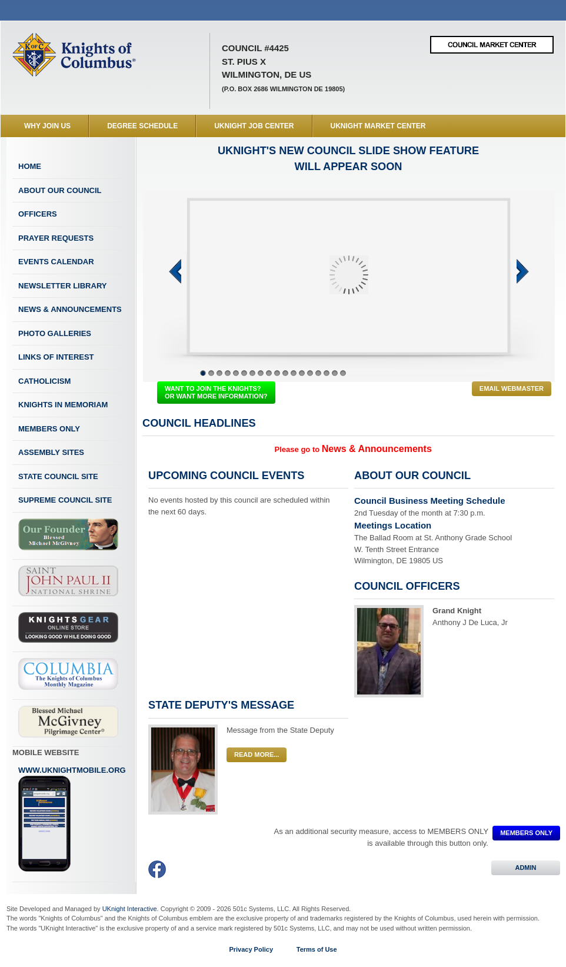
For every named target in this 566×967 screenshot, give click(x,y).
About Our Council (60, 190)
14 (310, 373)
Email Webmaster (512, 388)
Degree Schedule (142, 126)
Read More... (256, 754)
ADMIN (525, 867)
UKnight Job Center (254, 126)
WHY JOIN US (47, 126)
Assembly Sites (51, 452)
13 (301, 373)
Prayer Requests (56, 238)
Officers (37, 214)
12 (293, 373)
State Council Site (58, 476)
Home (29, 166)
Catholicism (44, 381)
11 (285, 373)
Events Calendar (56, 261)
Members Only (49, 428)
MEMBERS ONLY (526, 832)
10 (277, 373)
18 (343, 373)
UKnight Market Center (378, 126)
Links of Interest (56, 357)
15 (318, 373)
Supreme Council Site (65, 500)
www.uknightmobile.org (72, 819)
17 (334, 373)
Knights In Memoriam (63, 404)
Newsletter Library (62, 285)
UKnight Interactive (129, 908)
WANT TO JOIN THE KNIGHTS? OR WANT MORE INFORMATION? (216, 392)
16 (326, 373)
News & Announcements (70, 309)
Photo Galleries (54, 333)
